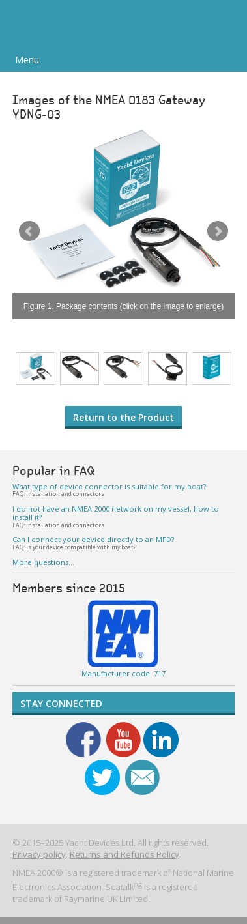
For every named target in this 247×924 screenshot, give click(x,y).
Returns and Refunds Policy (124, 854)
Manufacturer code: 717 (123, 673)
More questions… (43, 562)
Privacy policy (39, 854)
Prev (29, 231)
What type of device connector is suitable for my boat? (109, 486)
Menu (27, 59)
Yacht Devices (123, 29)
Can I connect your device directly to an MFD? (93, 539)
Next (217, 231)
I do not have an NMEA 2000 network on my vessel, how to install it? (115, 513)
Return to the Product (123, 417)
